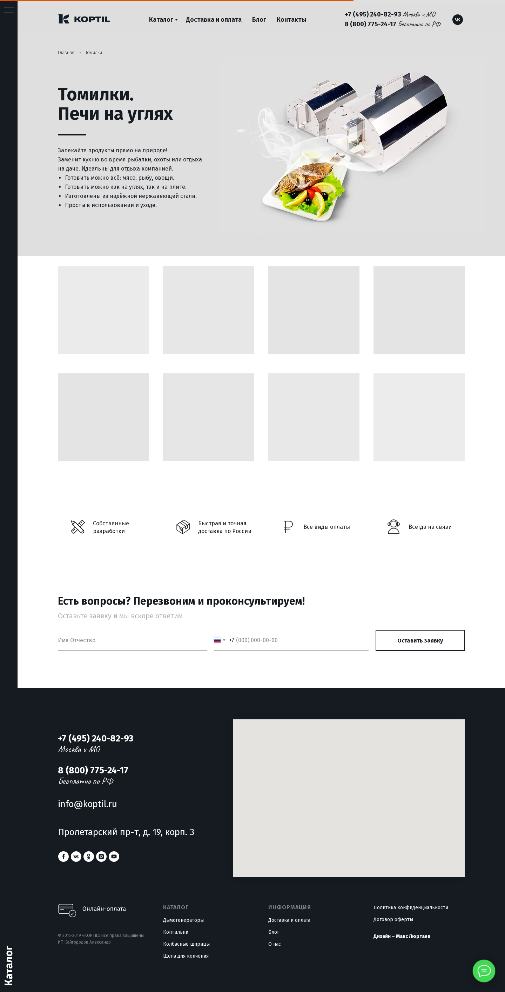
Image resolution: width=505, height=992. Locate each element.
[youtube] (114, 856)
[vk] (457, 19)
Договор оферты (393, 920)
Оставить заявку (420, 640)
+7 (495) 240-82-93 (373, 14)
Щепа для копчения (186, 956)
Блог (259, 20)
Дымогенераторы (183, 920)
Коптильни (175, 932)
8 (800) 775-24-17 (370, 24)
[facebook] (63, 856)
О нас (274, 944)
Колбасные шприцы (186, 944)
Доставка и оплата (214, 20)
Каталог (161, 20)
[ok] (88, 856)
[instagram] (101, 856)
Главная (66, 52)
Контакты (291, 20)
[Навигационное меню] (9, 10)
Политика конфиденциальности (410, 908)
